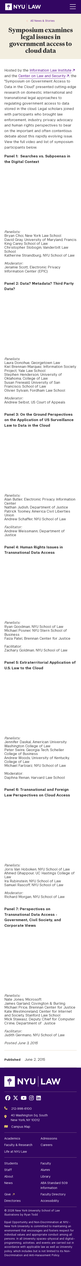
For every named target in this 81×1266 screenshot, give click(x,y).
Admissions (49, 1138)
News (8, 1183)
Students (11, 1163)
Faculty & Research (18, 1145)
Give (7, 1194)
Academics (12, 1138)
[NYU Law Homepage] (23, 6)
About (8, 1176)
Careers (46, 1145)
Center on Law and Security (42, 76)
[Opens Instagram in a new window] (31, 1098)
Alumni (45, 1170)
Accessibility (50, 1201)
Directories (12, 1201)
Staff (8, 1170)
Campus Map (20, 1127)
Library (46, 1176)
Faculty (46, 1163)
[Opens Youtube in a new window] (24, 1098)
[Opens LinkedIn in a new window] (38, 1098)
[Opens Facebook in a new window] (7, 1098)
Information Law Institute (50, 70)
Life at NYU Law (15, 1151)
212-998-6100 (21, 1109)
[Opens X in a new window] (15, 1098)
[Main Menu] (73, 7)
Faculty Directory (53, 1194)
